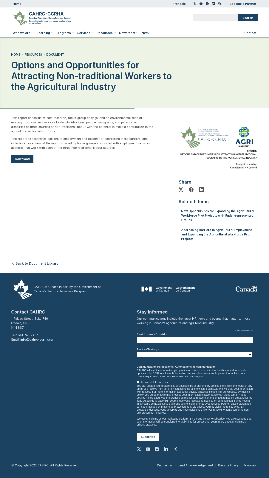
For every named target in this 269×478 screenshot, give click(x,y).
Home (17, 4)
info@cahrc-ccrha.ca (36, 339)
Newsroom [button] (129, 33)
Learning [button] (45, 33)
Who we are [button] (23, 33)
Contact (250, 33)
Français (179, 4)
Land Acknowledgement (195, 465)
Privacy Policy (228, 465)
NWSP (146, 33)
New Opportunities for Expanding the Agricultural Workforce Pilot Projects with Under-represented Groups (217, 215)
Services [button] (85, 33)
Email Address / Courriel (152, 334)
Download (22, 159)
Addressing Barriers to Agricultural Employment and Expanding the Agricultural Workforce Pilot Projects (216, 234)
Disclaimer (165, 465)
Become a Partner (243, 4)
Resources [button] (106, 33)
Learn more (217, 421)
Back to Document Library (34, 263)
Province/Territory (148, 349)
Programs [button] (65, 33)
